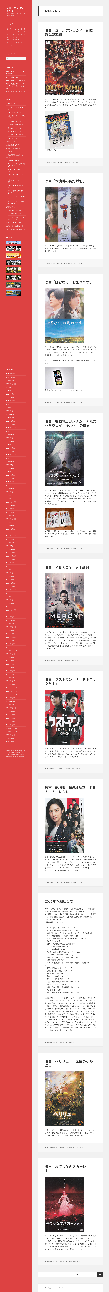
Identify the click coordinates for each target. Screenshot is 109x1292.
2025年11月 (10, 387)
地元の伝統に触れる (14, 210)
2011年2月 (9, 681)
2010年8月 (9, 701)
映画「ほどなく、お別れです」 (15, 80)
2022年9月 (9, 448)
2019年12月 (10, 485)
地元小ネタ (9, 141)
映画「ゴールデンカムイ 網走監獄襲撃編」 (69, 32)
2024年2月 (9, 421)
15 (77, 1274)
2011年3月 (9, 677)
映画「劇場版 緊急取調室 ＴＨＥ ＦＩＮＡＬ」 (70, 789)
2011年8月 (9, 661)
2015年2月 (9, 583)
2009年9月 (9, 738)
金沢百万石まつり (13, 131)
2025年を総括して (59, 901)
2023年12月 (10, 428)
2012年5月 (9, 630)
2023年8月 (9, 438)
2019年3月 (9, 492)
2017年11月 (10, 522)
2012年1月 (9, 644)
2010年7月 (9, 704)
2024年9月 (9, 411)
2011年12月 (10, 647)
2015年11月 (10, 569)
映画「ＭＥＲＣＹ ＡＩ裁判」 (15, 91)
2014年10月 (10, 596)
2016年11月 (10, 536)
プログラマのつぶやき (14, 9)
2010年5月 (9, 711)
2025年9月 (9, 394)
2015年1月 (9, 586)
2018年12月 (10, 495)
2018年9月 (9, 505)
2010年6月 (9, 708)
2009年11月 (10, 731)
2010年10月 (10, 694)
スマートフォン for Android (16, 196)
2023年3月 (9, 441)
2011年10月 (10, 654)
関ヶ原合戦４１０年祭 (14, 135)
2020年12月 (10, 472)
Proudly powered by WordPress (55, 1288)
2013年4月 (9, 603)
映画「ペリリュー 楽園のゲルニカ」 (69, 1063)
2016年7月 (9, 546)
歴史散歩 (9, 207)
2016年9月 (9, 539)
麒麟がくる (11, 138)
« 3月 (10, 45)
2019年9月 (9, 488)
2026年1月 (9, 380)
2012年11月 (10, 610)
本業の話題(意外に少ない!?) (14, 155)
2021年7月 (9, 465)
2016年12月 (10, 532)
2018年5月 (9, 512)
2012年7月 (9, 623)
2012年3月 (9, 637)
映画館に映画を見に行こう (14, 148)
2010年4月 (9, 715)
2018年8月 (9, 509)
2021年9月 (9, 461)
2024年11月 (10, 407)
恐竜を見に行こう (11, 145)
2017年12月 (10, 519)
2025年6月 (9, 397)
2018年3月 (9, 515)
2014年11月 (10, 593)
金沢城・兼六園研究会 (13, 226)
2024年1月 (9, 424)
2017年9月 (9, 526)
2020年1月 (9, 482)
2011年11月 (10, 650)
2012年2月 (9, 640)
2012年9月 (9, 617)
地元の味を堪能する (14, 214)
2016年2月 (9, 559)
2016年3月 (9, 556)
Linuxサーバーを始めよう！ (16, 169)
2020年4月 (9, 478)
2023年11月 (10, 431)
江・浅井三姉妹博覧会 (14, 125)
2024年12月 (10, 404)
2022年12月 (10, 445)
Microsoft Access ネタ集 (15, 175)
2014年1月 (9, 600)
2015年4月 (9, 576)
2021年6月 (9, 468)
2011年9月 (9, 657)
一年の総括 (9, 104)
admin (61, 162)
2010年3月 (9, 718)
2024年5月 (9, 418)
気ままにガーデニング (13, 222)
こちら (57, 922)
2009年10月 (10, 735)
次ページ (100, 1274)
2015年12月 (10, 566)
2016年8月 (9, 542)
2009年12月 (10, 728)
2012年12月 (10, 607)
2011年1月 (9, 684)
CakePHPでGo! (12, 160)
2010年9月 (9, 698)
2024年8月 (9, 414)
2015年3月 (9, 580)
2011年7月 (9, 664)
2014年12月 (10, 590)
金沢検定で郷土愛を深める (14, 229)
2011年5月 (9, 671)
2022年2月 (9, 451)
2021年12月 (10, 455)
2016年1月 (9, 563)
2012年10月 (10, 613)
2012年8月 (9, 620)
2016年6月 (9, 549)
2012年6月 (9, 627)
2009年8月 (9, 742)
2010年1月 (9, 725)
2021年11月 (10, 458)
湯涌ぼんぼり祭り (13, 128)
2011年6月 (9, 667)
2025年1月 (9, 401)
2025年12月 (10, 384)
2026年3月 (9, 374)
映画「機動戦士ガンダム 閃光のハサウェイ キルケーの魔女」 (15, 86)
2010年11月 (10, 691)
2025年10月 (10, 391)
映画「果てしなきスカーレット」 (67, 1168)
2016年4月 (9, 553)
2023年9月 (9, 434)
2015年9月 (9, 573)
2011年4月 (9, 674)
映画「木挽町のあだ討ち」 (14, 77)
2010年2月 (9, 721)
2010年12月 (10, 688)
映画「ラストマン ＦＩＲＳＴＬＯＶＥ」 (70, 681)
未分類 (8, 152)
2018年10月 (10, 502)
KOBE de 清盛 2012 (14, 112)
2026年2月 (9, 377)
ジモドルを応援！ (13, 121)
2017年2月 (9, 529)
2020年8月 (9, 475)
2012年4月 (9, 634)
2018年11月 (10, 499)
